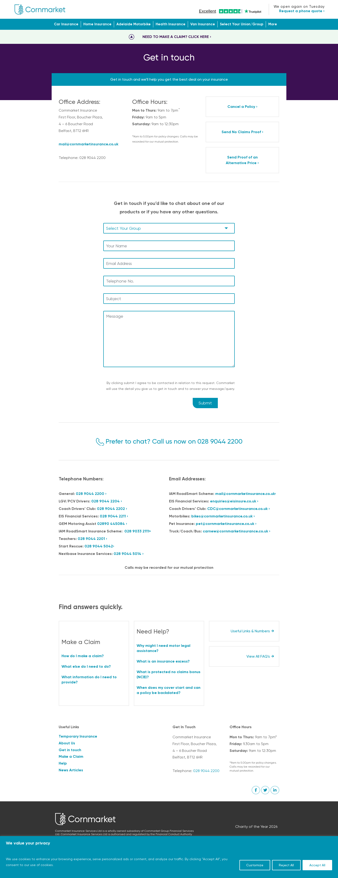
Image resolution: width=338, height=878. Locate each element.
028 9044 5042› (99, 546)
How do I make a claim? (82, 656)
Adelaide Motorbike (133, 24)
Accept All (317, 865)
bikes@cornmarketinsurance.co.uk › (223, 516)
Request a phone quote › (302, 11)
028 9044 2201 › (92, 538)
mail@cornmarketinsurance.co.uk (88, 144)
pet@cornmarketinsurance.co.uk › (226, 523)
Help (63, 763)
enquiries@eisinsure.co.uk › (234, 501)
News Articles (71, 770)
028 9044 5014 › (129, 553)
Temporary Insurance (78, 736)
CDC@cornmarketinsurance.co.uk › (238, 508)
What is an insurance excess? (163, 661)
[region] (169, 857)
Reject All (286, 865)
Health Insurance (170, 24)
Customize (254, 865)
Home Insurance (97, 24)
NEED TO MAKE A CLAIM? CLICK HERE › (176, 36)
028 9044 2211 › (114, 516)
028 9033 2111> (137, 531)
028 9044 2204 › (106, 501)
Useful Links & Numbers (250, 631)
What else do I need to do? (86, 666)
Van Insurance (202, 24)
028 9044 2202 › (112, 508)
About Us (67, 743)
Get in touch (70, 750)
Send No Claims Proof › (242, 132)
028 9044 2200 (219, 441)
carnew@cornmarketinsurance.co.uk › (236, 531)
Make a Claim (71, 756)
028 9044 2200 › (91, 493)
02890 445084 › (112, 523)
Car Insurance (66, 24)
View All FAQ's (258, 656)
